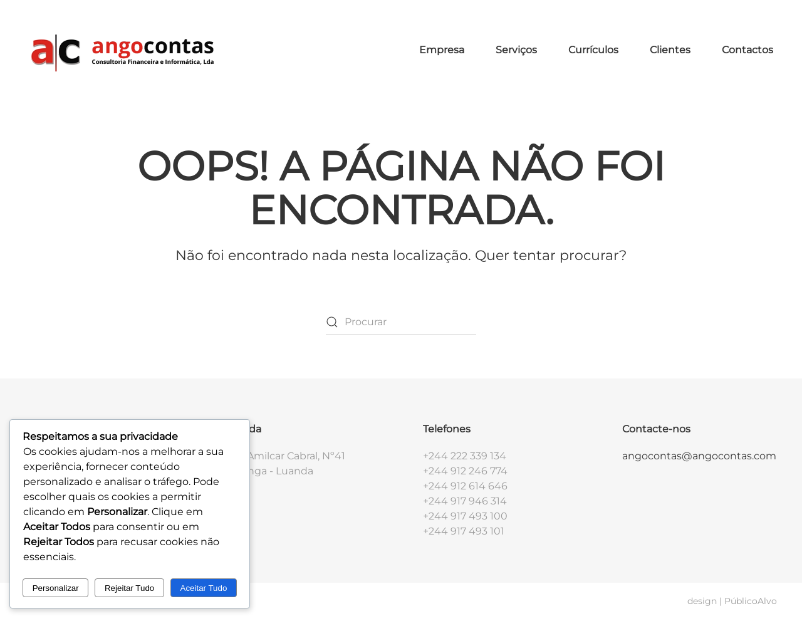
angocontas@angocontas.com (699, 456)
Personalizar (56, 588)
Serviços (516, 50)
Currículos (593, 50)
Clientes (670, 50)
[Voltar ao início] (121, 50)
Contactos (747, 50)
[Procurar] (401, 322)
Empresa (441, 50)
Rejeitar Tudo (129, 588)
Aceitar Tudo (203, 588)
